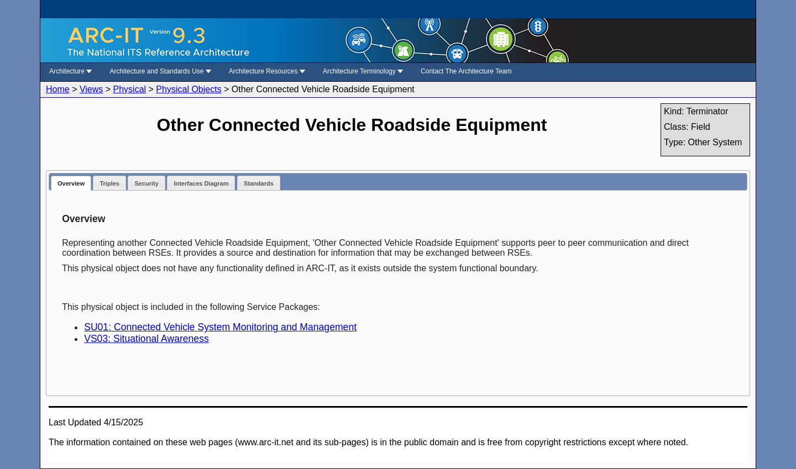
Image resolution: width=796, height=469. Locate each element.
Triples (109, 183)
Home (58, 89)
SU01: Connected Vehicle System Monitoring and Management (220, 327)
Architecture (70, 71)
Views (91, 89)
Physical (129, 89)
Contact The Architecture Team (466, 71)
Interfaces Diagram (201, 183)
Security (146, 183)
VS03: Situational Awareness (146, 338)
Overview (71, 183)
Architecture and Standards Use (160, 71)
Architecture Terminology (363, 71)
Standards (259, 183)
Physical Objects (188, 89)
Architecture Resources (267, 71)
